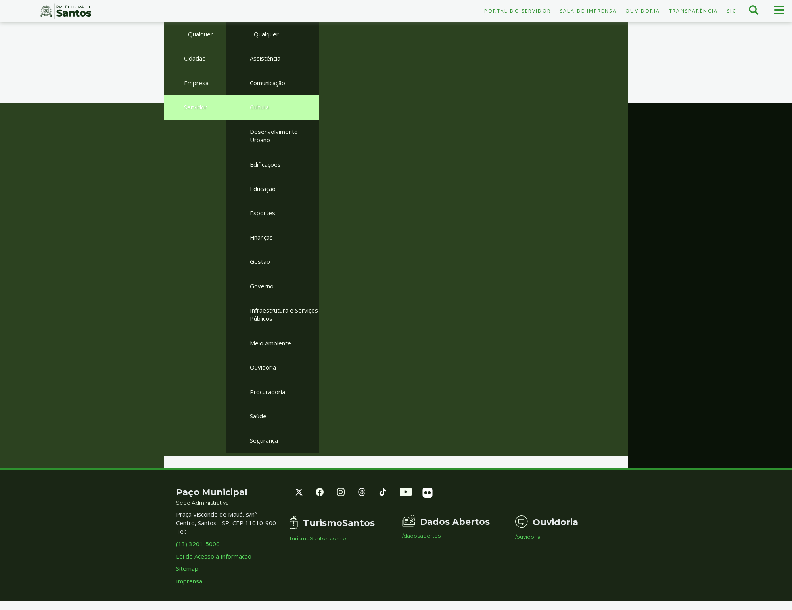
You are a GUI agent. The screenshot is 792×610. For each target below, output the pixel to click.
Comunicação (267, 83)
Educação (263, 189)
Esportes (262, 213)
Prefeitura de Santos (66, 11)
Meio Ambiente (270, 343)
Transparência (693, 11)
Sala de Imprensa (588, 11)
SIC (731, 11)
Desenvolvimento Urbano (274, 136)
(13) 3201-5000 (198, 544)
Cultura (259, 107)
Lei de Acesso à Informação (213, 556)
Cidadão (195, 58)
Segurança (264, 440)
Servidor (195, 107)
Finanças (261, 237)
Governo (262, 286)
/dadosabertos (421, 535)
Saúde (258, 416)
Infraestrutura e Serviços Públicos (284, 314)
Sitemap (187, 568)
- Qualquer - (200, 34)
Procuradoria (267, 392)
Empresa (196, 83)
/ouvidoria (528, 536)
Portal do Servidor (517, 11)
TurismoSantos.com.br (318, 538)
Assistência (265, 58)
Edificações (265, 164)
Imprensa (189, 581)
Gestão (260, 261)
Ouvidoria (642, 11)
